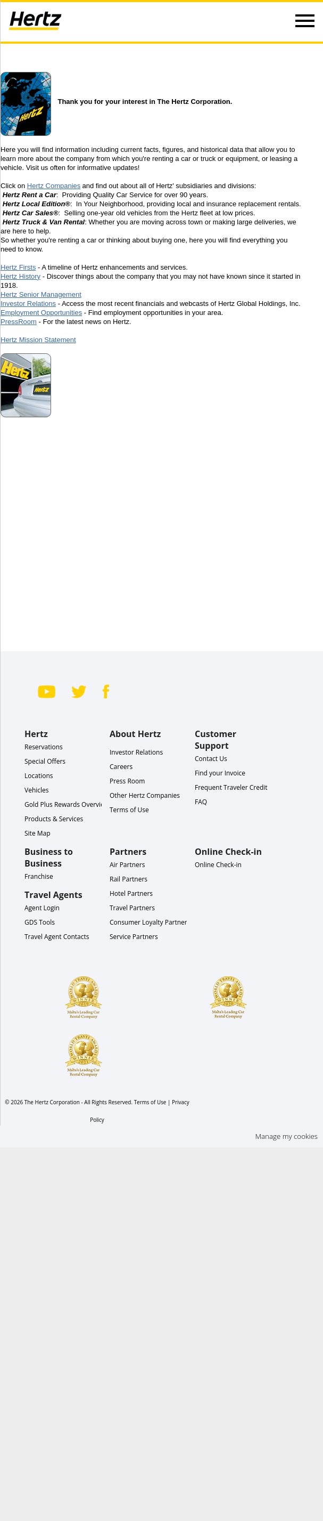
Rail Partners (128, 879)
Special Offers (44, 761)
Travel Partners (132, 907)
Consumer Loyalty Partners (150, 922)
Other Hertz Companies (145, 795)
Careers (121, 766)
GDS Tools (39, 922)
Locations (38, 775)
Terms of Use (129, 809)
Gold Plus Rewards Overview (66, 804)
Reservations (43, 746)
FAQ (201, 801)
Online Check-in (218, 864)
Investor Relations (136, 752)
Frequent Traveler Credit (231, 787)
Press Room (127, 781)
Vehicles (36, 790)
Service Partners (134, 936)
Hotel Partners (131, 893)
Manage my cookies (286, 1136)
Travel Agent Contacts (56, 936)
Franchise (38, 876)
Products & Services (53, 818)
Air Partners (127, 864)
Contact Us (211, 758)
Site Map (37, 833)
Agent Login (42, 907)
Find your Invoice (220, 773)
